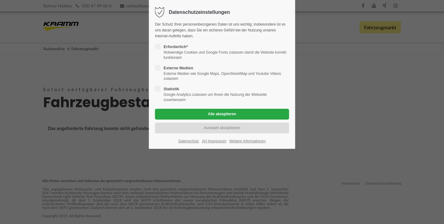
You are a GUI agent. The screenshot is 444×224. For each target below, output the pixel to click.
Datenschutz (188, 141)
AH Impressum (214, 141)
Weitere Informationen (247, 141)
